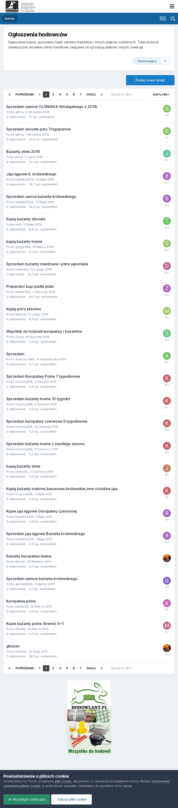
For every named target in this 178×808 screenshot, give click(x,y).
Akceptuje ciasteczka (26, 799)
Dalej (91, 94)
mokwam (21, 269)
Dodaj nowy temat (150, 80)
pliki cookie (63, 781)
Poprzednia (25, 94)
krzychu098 (23, 381)
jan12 (18, 157)
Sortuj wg (161, 94)
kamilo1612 (23, 292)
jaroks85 (21, 471)
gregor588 (23, 247)
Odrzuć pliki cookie (71, 799)
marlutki (21, 651)
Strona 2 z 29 (121, 94)
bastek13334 (24, 179)
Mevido (20, 561)
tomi (18, 224)
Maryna (20, 314)
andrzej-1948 (24, 359)
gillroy (19, 112)
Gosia (19, 337)
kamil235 (21, 606)
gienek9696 (23, 584)
